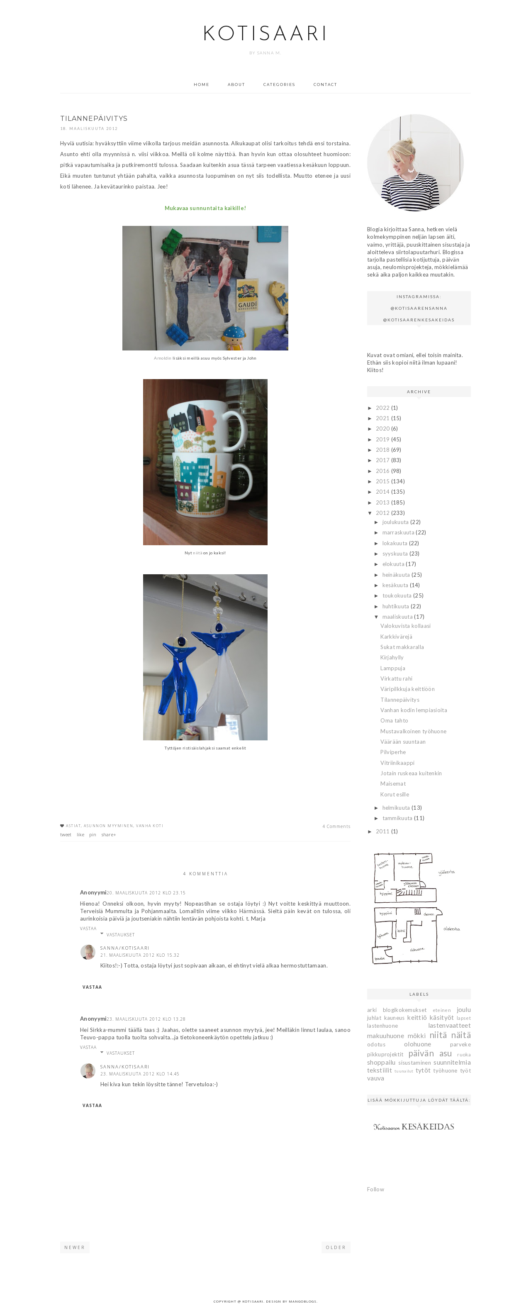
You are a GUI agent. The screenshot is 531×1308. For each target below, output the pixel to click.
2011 (383, 831)
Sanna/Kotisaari (125, 948)
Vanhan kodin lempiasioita (413, 710)
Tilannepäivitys (399, 699)
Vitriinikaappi (397, 762)
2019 (383, 439)
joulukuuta (396, 522)
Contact (325, 84)
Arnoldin (162, 357)
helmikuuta (397, 807)
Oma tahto (394, 720)
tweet (66, 834)
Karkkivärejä (396, 636)
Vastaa (88, 928)
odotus (376, 1044)
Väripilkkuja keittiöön (407, 689)
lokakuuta (395, 543)
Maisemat (392, 783)
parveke (460, 1044)
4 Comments (336, 826)
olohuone (417, 1044)
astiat (73, 825)
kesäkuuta (396, 585)
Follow (375, 1189)
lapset (464, 1018)
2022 (383, 407)
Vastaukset (121, 935)
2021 (383, 418)
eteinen (442, 1010)
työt (465, 1070)
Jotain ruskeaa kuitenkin (411, 773)
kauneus (394, 1017)
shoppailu (381, 1062)
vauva (376, 1078)
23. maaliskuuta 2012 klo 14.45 (140, 1074)
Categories (279, 84)
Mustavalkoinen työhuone (413, 731)
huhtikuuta (396, 606)
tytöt (423, 1070)
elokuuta (394, 564)
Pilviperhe (393, 752)
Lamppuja (392, 668)
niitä (197, 552)
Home (201, 84)
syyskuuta (395, 553)
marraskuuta (399, 532)
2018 (383, 449)
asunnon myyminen (108, 825)
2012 (383, 512)
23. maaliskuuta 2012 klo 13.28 (146, 1019)
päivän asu (430, 1053)
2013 (383, 502)
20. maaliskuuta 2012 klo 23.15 (146, 893)
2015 (383, 481)
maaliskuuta (398, 616)
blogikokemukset (405, 1010)
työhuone (445, 1070)
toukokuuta (397, 595)
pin (92, 834)
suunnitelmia (452, 1062)
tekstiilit (379, 1070)
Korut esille (394, 794)
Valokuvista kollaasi (405, 625)
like (80, 834)
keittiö (417, 1017)
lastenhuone (382, 1025)
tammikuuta (398, 818)
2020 (383, 428)
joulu (464, 1009)
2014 (383, 491)
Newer (74, 1247)
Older (336, 1247)
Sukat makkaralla (402, 647)
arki (372, 1010)
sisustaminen (414, 1062)
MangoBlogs (303, 1301)
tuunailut (404, 1070)
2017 (383, 460)
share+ (109, 834)
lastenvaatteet (449, 1025)
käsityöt (442, 1017)
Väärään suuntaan (403, 741)
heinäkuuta (397, 574)
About (236, 84)
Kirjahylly (392, 657)
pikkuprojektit (385, 1054)
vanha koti (149, 825)
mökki (417, 1035)
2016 (383, 471)
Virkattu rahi (396, 678)
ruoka (464, 1054)
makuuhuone (385, 1035)
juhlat (374, 1017)
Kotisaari (265, 35)
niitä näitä (450, 1034)
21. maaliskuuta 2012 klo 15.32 (140, 955)
